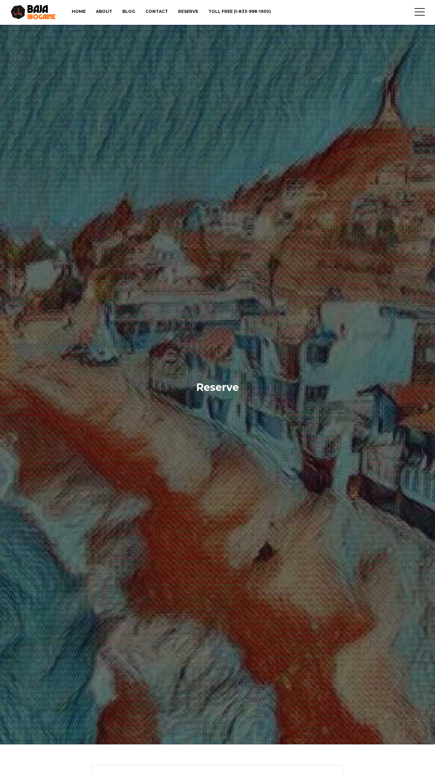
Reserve (188, 11)
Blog (128, 11)
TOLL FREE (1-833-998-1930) (239, 11)
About (104, 11)
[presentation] (416, 731)
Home (79, 11)
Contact (156, 11)
